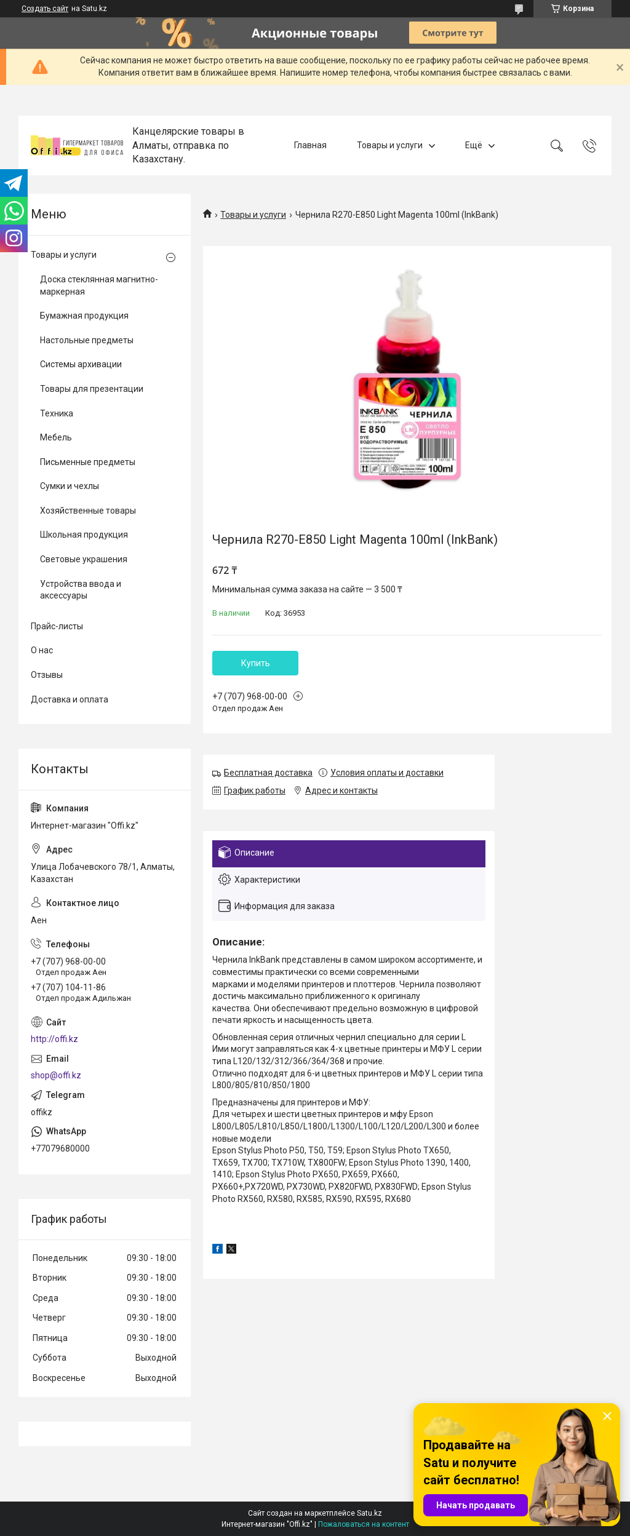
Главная (310, 145)
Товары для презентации (91, 389)
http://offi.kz (54, 1039)
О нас (42, 650)
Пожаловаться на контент (363, 1524)
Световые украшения (83, 559)
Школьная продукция (84, 534)
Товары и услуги (390, 145)
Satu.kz (369, 1513)
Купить (255, 663)
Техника (56, 413)
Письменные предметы (87, 462)
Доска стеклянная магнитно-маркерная (99, 285)
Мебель (56, 437)
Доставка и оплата (69, 699)
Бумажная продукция (84, 315)
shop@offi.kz (56, 1075)
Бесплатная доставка (268, 773)
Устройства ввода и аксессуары (80, 590)
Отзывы (47, 675)
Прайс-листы (57, 626)
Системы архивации (81, 364)
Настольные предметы (87, 340)
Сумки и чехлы (69, 486)
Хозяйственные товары (88, 510)
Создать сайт (45, 8)
